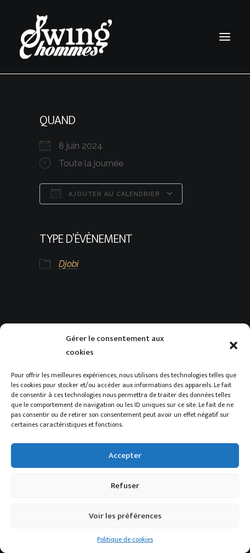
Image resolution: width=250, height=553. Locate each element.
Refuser (125, 486)
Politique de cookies (125, 539)
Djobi (68, 264)
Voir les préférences (125, 516)
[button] (233, 345)
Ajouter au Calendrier (105, 193)
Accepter (125, 455)
